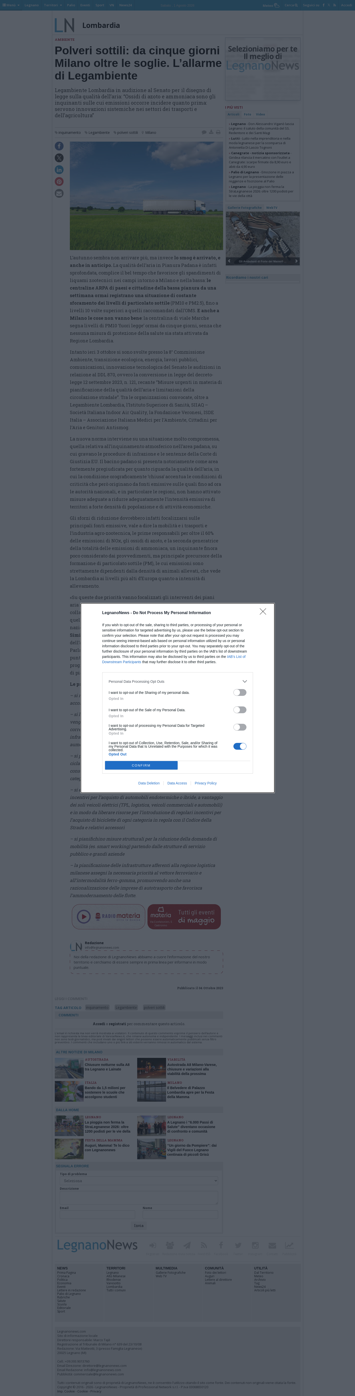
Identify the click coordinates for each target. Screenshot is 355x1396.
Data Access (177, 783)
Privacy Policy (206, 783)
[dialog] (177, 698)
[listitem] (177, 681)
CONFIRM (141, 765)
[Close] (264, 613)
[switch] (239, 692)
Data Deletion (149, 783)
